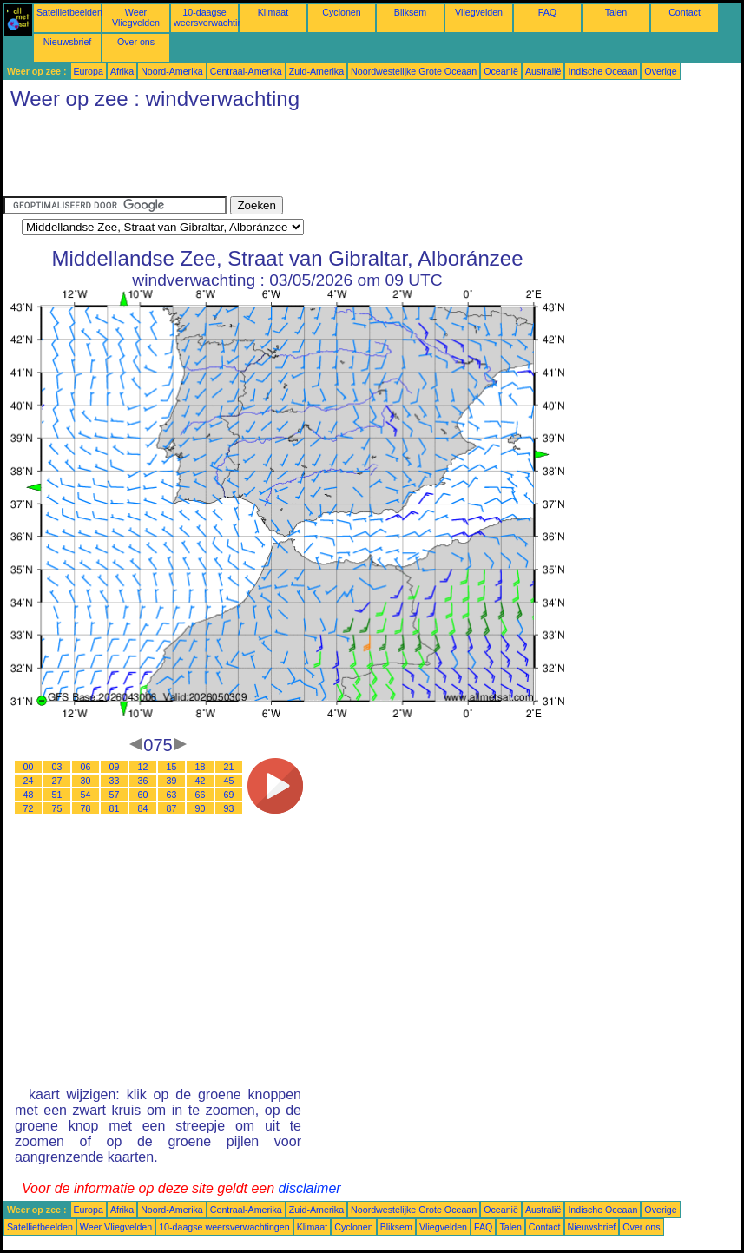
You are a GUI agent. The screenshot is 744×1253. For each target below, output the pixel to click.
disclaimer (310, 1188)
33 (114, 780)
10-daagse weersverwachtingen (216, 17)
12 (143, 767)
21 (229, 767)
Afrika (122, 71)
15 (172, 767)
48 (28, 794)
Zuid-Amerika (316, 71)
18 (200, 767)
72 (28, 808)
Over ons (136, 41)
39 (172, 780)
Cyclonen (341, 12)
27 (57, 780)
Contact (684, 12)
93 (229, 808)
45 (229, 780)
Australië (543, 71)
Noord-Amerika (172, 71)
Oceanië (501, 71)
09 (114, 767)
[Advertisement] (319, 157)
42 (200, 780)
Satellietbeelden (69, 12)
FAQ (547, 12)
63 (172, 794)
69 (229, 794)
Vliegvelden (479, 12)
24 (28, 780)
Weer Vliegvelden (136, 17)
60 (143, 794)
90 (200, 808)
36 (143, 780)
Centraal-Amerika (246, 71)
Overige (660, 71)
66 (200, 794)
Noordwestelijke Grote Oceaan (414, 71)
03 (57, 767)
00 (28, 767)
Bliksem (410, 12)
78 (86, 808)
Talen (616, 12)
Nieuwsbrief (67, 41)
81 (114, 808)
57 (114, 794)
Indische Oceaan (602, 71)
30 (86, 780)
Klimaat (273, 12)
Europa (88, 71)
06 (86, 767)
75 (57, 808)
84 (143, 808)
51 (57, 794)
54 (86, 794)
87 (172, 808)
